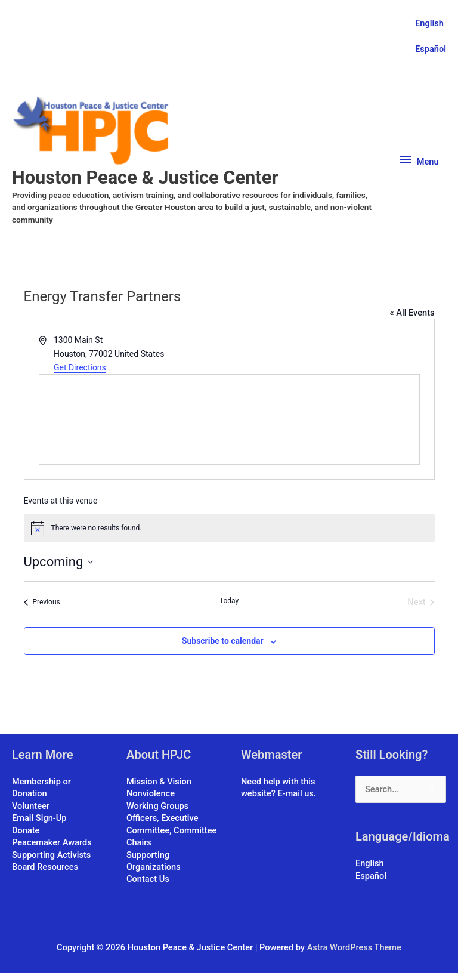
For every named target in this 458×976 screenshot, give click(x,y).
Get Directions (80, 370)
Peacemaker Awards (52, 845)
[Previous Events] (42, 605)
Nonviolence (150, 797)
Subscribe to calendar (223, 644)
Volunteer (30, 809)
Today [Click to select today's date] (229, 604)
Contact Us (147, 882)
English (429, 22)
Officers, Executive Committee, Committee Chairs (171, 833)
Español (430, 49)
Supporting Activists (51, 858)
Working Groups (157, 809)
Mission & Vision (158, 784)
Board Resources (45, 869)
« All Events (412, 315)
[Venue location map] (229, 423)
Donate (25, 833)
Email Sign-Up (39, 821)
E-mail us (295, 797)
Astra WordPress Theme (354, 950)
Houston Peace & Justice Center (150, 180)
